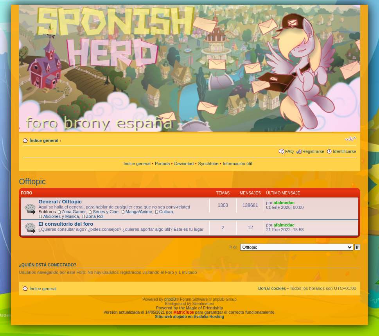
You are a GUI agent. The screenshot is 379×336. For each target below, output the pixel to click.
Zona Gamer (74, 211)
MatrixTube (183, 312)
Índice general (43, 140)
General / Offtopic (60, 202)
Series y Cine (105, 211)
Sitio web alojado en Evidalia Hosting (189, 316)
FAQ (289, 151)
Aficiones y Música (61, 216)
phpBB (170, 299)
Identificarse (344, 151)
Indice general (137, 163)
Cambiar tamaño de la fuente (350, 138)
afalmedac (284, 202)
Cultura (166, 211)
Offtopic (32, 181)
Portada (162, 163)
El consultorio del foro (65, 224)
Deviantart (184, 163)
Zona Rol (95, 216)
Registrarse (313, 151)
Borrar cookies (272, 288)
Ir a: (233, 246)
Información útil (237, 163)
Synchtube (208, 163)
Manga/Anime (139, 211)
